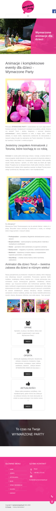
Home (11, 469)
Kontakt (12, 493)
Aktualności (14, 477)
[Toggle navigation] (28, 16)
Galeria (12, 489)
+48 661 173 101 (39, 472)
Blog (11, 481)
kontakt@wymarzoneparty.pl (38, 480)
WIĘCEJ (28, 341)
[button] (4, 36)
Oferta (12, 473)
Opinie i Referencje (16, 485)
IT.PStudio (8, 507)
